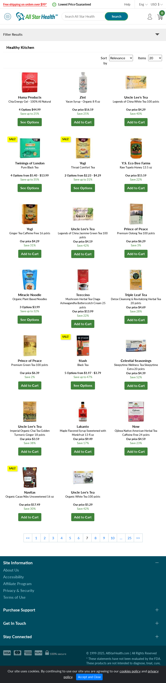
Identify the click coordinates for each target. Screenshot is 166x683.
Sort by (104, 60)
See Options (29, 122)
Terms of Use (14, 597)
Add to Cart (83, 122)
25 (129, 538)
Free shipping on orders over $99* (25, 4)
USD (155, 4)
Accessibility (13, 576)
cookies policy (130, 671)
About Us (11, 570)
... (121, 538)
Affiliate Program (17, 583)
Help (127, 4)
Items (142, 58)
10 (112, 538)
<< (28, 538)
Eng (141, 4)
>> (138, 538)
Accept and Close (89, 677)
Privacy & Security (18, 590)
